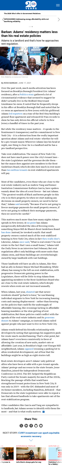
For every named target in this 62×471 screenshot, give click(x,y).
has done (6, 232)
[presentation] (3, 456)
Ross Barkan (10, 83)
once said (24, 241)
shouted (30, 291)
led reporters (16, 113)
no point (31, 222)
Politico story (27, 94)
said (17, 204)
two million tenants (17, 169)
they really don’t (51, 238)
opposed (29, 348)
